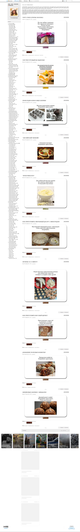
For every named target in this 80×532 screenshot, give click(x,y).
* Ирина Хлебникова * (12, 37)
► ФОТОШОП (10, 248)
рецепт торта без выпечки (38, 95)
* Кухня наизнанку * (12, 40)
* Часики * (10, 217)
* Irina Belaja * (11, 28)
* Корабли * (10, 85)
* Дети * (10, 102)
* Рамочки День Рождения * (13, 185)
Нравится (62, 97)
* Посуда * (10, 90)
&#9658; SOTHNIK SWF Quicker (35, 13)
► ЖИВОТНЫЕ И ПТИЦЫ (12, 75)
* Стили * (10, 252)
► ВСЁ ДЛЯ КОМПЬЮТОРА (12, 68)
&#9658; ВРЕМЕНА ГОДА (25, 13)
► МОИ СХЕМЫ (10, 138)
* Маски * (10, 250)
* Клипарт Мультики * (12, 104)
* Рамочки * (10, 214)
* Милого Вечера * (11, 128)
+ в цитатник (34, 19)
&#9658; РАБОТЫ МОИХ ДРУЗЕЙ (31, 10)
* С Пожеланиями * (12, 119)
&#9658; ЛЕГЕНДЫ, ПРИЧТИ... (48, 12)
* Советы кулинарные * (12, 49)
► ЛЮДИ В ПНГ (10, 100)
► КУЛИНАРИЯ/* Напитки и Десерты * (30, 50)
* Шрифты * (10, 255)
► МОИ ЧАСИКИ (10, 140)
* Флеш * (10, 216)
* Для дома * (11, 222)
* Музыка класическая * (12, 203)
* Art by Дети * (11, 155)
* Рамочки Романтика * (12, 197)
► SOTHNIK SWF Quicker (12, 58)
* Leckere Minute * (11, 29)
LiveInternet (10, 1)
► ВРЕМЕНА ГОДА (11, 59)
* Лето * (10, 62)
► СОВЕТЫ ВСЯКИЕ (11, 219)
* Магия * (10, 228)
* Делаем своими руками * (13, 220)
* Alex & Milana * (11, 25)
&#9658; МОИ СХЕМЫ (40, 11)
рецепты (26, 387)
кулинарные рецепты (31, 95)
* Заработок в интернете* (12, 65)
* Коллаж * (10, 211)
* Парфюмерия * (11, 86)
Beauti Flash (8, 5)
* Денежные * (11, 221)
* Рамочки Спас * (11, 178)
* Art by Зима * (11, 157)
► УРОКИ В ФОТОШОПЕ (12, 237)
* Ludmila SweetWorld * (12, 30)
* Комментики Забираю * (12, 113)
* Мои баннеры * (11, 173)
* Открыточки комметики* (12, 212)
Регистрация (17, 0)
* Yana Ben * (10, 32)
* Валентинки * (11, 123)
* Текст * (10, 174)
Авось (31, 0)
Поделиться (66, 97)
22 (61, 430)
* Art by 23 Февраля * (12, 147)
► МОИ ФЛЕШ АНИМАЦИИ (12, 139)
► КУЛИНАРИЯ (10, 24)
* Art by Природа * (11, 165)
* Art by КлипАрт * (11, 158)
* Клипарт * (10, 84)
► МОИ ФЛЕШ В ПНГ (11, 201)
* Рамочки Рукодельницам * (13, 198)
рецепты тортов (37, 170)
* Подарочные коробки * (12, 89)
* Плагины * (10, 251)
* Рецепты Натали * (12, 46)
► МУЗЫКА (10, 202)
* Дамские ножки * (11, 82)
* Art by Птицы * (11, 166)
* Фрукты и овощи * (12, 94)
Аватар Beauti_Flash (14, 12)
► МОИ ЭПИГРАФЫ (11, 141)
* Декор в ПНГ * (11, 77)
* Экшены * (10, 256)
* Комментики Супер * (12, 118)
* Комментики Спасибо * (12, 117)
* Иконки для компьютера (13, 70)
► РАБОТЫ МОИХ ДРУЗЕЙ (12, 210)
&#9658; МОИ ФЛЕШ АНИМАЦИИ (30, 11)
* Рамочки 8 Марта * (12, 181)
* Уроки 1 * (10, 57)
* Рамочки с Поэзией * (12, 200)
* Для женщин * (11, 109)
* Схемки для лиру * (12, 215)
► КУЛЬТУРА (10, 97)
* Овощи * (10, 45)
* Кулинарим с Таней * (12, 39)
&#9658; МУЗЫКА (58, 10)
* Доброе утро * (11, 127)
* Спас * (10, 135)
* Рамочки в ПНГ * (11, 184)
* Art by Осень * (11, 162)
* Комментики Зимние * (12, 115)
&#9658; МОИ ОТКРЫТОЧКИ (60, 11)
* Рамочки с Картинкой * (12, 199)
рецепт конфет (33, 387)
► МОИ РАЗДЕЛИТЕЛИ (12, 171)
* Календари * (11, 142)
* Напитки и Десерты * (12, 44)
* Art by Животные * (12, 156)
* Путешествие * (11, 98)
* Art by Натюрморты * (12, 160)
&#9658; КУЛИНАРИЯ (62, 13)
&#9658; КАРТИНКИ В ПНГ (64, 12)
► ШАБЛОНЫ (10, 257)
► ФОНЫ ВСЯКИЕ (11, 242)
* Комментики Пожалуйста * (13, 116)
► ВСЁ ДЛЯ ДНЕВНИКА (12, 64)
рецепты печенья (37, 310)
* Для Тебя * (10, 126)
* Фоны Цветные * (11, 247)
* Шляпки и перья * (11, 96)
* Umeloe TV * (11, 31)
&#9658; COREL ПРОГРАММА (53, 13)
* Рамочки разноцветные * (13, 194)
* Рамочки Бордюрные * (12, 183)
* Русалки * (10, 107)
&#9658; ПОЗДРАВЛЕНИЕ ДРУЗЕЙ (42, 10)
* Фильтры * (10, 254)
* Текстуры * (10, 253)
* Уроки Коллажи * (11, 241)
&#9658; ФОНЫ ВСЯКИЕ (48, 9)
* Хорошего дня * (11, 136)
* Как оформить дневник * (13, 66)
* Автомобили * (11, 79)
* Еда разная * (11, 83)
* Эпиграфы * (11, 218)
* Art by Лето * (11, 159)
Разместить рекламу (71, 528)
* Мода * (10, 230)
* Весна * (10, 60)
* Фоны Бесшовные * (12, 243)
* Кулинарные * (11, 177)
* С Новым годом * (11, 134)
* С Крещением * (11, 133)
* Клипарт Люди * (11, 103)
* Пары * (10, 106)
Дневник (66, 17)
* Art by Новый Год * (12, 161)
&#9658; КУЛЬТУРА (56, 12)
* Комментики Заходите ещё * (13, 114)
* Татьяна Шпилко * (12, 51)
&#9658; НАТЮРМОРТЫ (51, 10)
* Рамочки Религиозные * (12, 195)
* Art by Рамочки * (11, 144)
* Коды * (10, 67)
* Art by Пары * (11, 163)
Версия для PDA (71, 527)
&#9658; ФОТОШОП (41, 9)
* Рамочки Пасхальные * (12, 192)
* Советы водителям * (12, 235)
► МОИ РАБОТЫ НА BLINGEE (13, 137)
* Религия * (10, 234)
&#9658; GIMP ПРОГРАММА (44, 13)
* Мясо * (10, 43)
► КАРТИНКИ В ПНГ (11, 76)
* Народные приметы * (12, 232)
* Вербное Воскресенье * (12, 124)
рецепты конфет (37, 425)
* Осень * (10, 63)
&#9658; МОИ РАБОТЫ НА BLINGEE (49, 11)
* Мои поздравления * (12, 209)
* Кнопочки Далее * (12, 172)
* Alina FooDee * (11, 26)
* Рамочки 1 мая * (11, 179)
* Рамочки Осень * (11, 191)
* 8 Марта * (10, 121)
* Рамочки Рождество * (12, 196)
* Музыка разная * (11, 204)
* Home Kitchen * (11, 27)
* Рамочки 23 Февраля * (12, 180)
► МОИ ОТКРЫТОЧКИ (11, 120)
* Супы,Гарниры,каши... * (12, 50)
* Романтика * (11, 132)
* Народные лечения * (12, 231)
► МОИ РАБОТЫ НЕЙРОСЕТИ (13, 143)
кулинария (26, 95)
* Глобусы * (10, 81)
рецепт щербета (37, 347)
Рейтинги (26, 0)
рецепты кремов (37, 216)
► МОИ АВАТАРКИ (11, 108)
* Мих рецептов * (11, 42)
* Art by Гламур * (11, 151)
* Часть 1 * (10, 175)
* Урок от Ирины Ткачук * (12, 239)
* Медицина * (11, 229)
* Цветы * (10, 95)
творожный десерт (37, 256)
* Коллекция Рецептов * (12, 38)
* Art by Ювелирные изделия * (13, 170)
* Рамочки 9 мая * (11, 182)
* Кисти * (10, 249)
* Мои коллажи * (11, 238)
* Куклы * (10, 105)
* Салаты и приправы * (12, 48)
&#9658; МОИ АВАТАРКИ (31, 12)
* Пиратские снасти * (12, 88)
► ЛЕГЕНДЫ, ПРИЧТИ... (12, 99)
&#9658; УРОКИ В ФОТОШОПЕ (58, 9)
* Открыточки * (11, 213)
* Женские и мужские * (12, 258)
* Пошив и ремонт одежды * (13, 233)
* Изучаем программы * (12, 69)
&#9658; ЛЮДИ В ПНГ (39, 12)
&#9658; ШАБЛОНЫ (34, 9)
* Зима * (10, 61)
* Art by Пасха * (11, 164)
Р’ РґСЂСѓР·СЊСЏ (15, 17)
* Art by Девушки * (11, 152)
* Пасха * (10, 87)
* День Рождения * (11, 125)
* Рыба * (10, 47)
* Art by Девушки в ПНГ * (12, 153)
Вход (21, 0)
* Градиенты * (11, 56)
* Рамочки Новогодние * (12, 190)
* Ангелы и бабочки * (12, 80)
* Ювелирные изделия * (12, 236)
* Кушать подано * (11, 41)
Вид (64, 1)
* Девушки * (10, 101)
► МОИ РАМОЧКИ (11, 176)
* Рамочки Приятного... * (12, 193)
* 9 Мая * (10, 78)
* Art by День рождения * (12, 154)
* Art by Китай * (11, 146)
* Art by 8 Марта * (11, 145)
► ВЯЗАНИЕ (10, 23)
